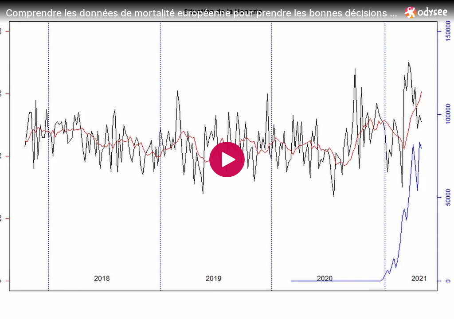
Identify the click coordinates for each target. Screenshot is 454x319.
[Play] (227, 159)
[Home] (426, 12)
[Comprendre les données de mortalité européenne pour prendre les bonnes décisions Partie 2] (202, 13)
